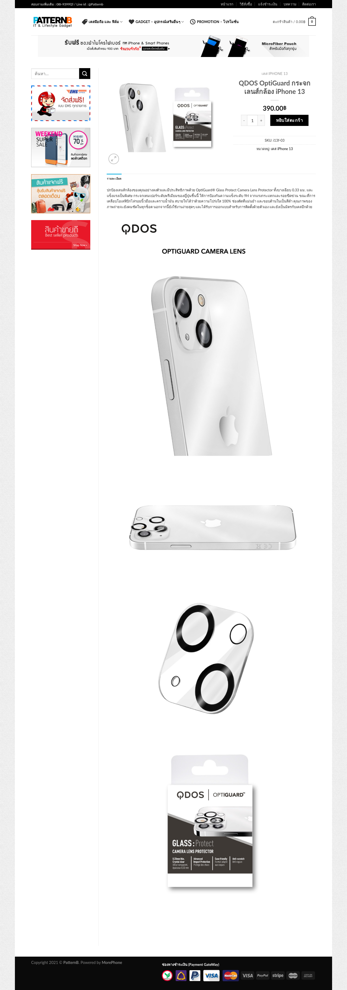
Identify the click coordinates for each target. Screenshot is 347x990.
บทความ (290, 4)
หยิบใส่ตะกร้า (289, 120)
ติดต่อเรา (309, 4)
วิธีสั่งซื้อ (246, 4)
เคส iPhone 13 (275, 73)
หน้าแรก (227, 4)
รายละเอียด (114, 178)
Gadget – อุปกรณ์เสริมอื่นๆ (156, 21)
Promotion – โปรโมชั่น (214, 21)
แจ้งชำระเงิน (267, 4)
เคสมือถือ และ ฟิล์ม (102, 21)
